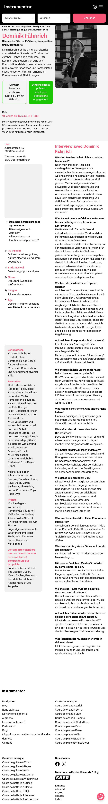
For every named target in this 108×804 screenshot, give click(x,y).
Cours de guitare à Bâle (15, 770)
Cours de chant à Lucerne (70, 718)
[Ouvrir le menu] (101, 7)
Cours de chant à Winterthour (72, 722)
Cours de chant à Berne (68, 710)
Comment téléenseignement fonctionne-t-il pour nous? (24, 237)
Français (59, 796)
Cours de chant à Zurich (69, 705)
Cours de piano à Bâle (67, 734)
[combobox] (18, 18)
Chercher (89, 18)
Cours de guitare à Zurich (16, 762)
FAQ (4, 705)
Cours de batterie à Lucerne (18, 795)
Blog (5, 730)
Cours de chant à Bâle (68, 714)
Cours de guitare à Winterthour (20, 779)
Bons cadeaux (10, 710)
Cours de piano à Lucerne (70, 739)
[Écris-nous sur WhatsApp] (101, 797)
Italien (58, 799)
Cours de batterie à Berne (17, 787)
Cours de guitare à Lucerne (18, 775)
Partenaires (8, 726)
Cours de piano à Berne (68, 730)
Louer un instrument (13, 722)
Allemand (60, 789)
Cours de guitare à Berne (16, 766)
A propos (7, 718)
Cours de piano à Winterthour (72, 743)
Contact (7, 743)
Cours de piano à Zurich (68, 726)
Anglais (58, 793)
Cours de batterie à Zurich (17, 783)
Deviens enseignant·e (15, 714)
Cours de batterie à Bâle (16, 791)
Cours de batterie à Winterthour (20, 799)
